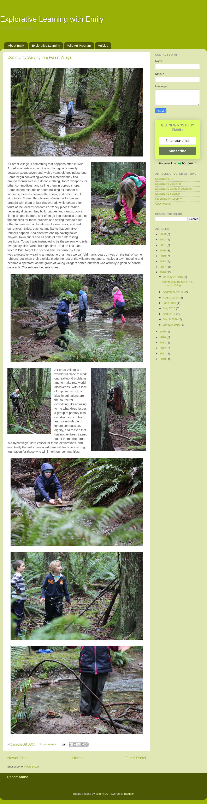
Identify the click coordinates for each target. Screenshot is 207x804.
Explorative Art (164, 178)
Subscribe (178, 151)
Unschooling (163, 203)
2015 (163, 331)
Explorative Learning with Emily (52, 19)
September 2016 (173, 291)
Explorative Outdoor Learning (173, 188)
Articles (103, 45)
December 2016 (173, 277)
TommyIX (101, 793)
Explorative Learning (46, 45)
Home (77, 758)
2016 (163, 272)
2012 (163, 347)
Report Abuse (18, 777)
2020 (163, 250)
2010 (163, 358)
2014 (163, 337)
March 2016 (170, 319)
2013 (163, 342)
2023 (163, 234)
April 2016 (169, 313)
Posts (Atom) (32, 766)
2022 (163, 239)
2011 (163, 353)
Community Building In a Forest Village (39, 57)
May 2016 (169, 308)
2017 (163, 266)
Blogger (129, 793)
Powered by (177, 163)
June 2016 (170, 302)
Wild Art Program (79, 45)
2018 (163, 261)
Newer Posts (18, 758)
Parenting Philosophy (168, 198)
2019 (163, 255)
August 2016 (171, 297)
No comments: (48, 744)
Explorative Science (167, 193)
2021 (163, 245)
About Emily (16, 45)
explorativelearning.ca (18, 28)
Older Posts (135, 758)
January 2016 (172, 324)
